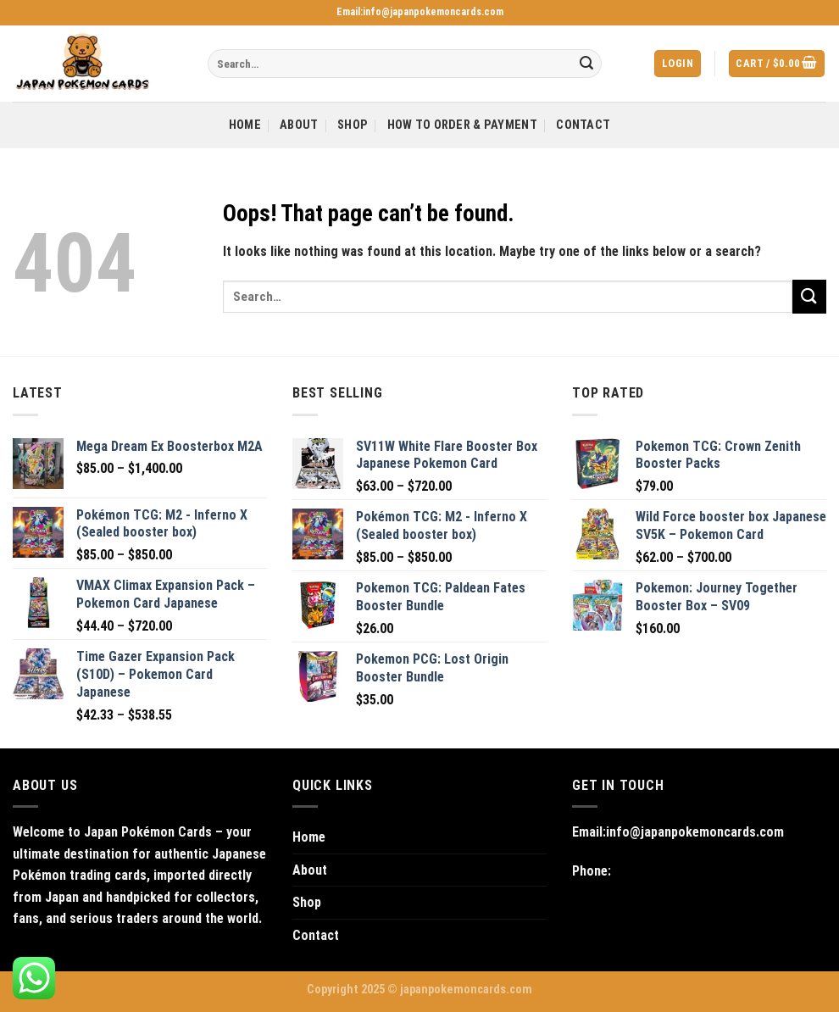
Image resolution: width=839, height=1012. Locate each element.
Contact (583, 125)
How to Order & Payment (462, 125)
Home (245, 125)
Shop (352, 125)
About (299, 125)
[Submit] (586, 63)
